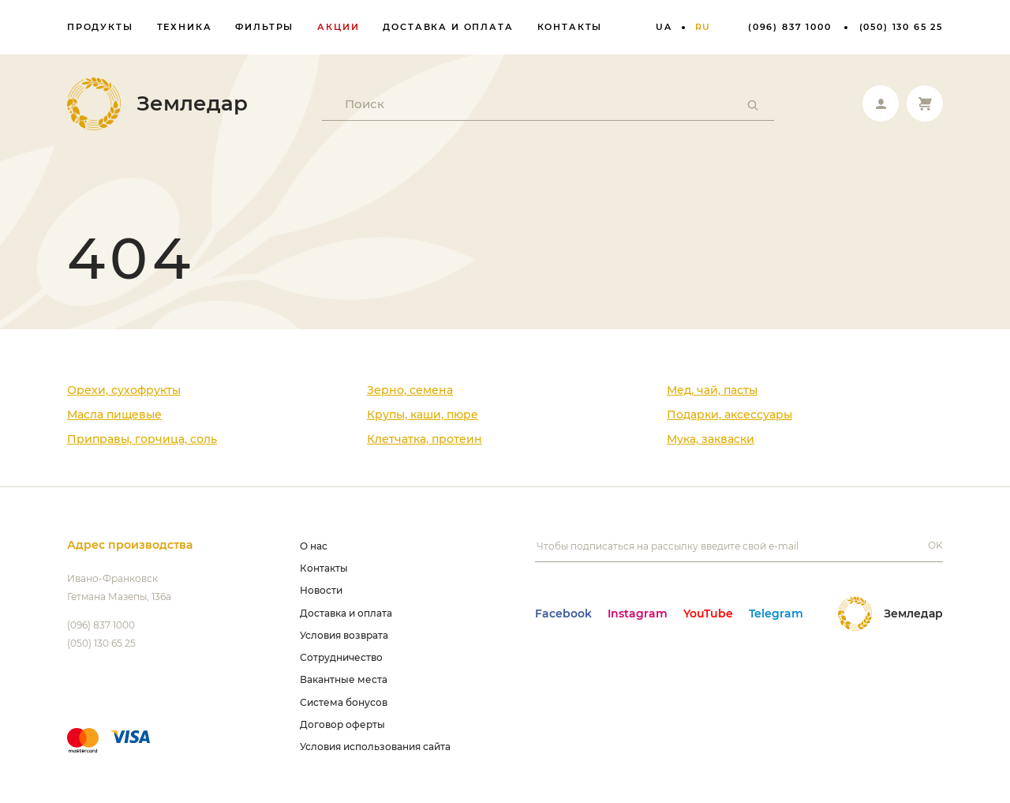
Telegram (776, 613)
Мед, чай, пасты (712, 390)
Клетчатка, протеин (424, 439)
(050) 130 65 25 (901, 26)
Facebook (563, 613)
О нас (313, 546)
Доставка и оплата (448, 26)
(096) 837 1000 (790, 26)
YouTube (708, 613)
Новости (321, 590)
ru (703, 26)
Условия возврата (344, 635)
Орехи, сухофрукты (124, 390)
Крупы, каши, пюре (422, 414)
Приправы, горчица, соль (142, 439)
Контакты (570, 26)
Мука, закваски (710, 439)
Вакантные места (343, 679)
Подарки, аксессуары (729, 414)
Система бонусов (343, 702)
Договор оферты (342, 724)
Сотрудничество (341, 657)
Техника (184, 26)
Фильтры (264, 26)
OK (935, 545)
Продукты (100, 26)
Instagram (638, 613)
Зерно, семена (410, 390)
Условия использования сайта (375, 746)
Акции (338, 26)
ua (664, 26)
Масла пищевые (114, 414)
